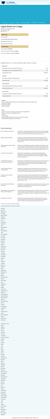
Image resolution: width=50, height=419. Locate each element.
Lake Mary (3, 253)
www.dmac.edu (10, 41)
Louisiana (3, 356)
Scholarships (4, 22)
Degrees (25, 63)
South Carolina (4, 395)
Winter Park (3, 320)
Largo (2, 260)
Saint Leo (3, 299)
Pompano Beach (4, 294)
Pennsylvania (3, 390)
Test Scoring (13, 63)
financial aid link (9, 43)
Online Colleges (42, 22)
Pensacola (3, 292)
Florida (2, 340)
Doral (2, 232)
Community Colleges (25, 22)
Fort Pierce (3, 237)
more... (43, 133)
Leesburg (3, 263)
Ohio (2, 385)
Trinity (2, 313)
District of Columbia (5, 337)
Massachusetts (4, 358)
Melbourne (3, 266)
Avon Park (3, 210)
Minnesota (3, 364)
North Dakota (3, 373)
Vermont (2, 407)
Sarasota (2, 304)
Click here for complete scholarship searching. (10, 203)
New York (3, 383)
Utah (2, 402)
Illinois (2, 349)
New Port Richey (4, 277)
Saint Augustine (4, 297)
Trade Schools (34, 22)
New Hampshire (4, 376)
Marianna (3, 265)
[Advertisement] (25, 13)
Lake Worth (3, 256)
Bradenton (3, 217)
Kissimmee (3, 249)
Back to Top (35, 417)
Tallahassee (3, 308)
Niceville (2, 278)
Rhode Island (3, 394)
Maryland (3, 359)
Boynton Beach (4, 215)
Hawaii (2, 344)
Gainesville (3, 239)
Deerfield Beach (4, 230)
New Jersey (3, 378)
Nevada (2, 382)
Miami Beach (3, 270)
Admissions (8, 63)
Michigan (3, 363)
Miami (2, 268)
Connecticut (3, 335)
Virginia (2, 404)
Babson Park (3, 211)
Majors (28, 63)
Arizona (2, 330)
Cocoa (2, 220)
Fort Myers (3, 235)
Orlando (2, 285)
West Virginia (3, 413)
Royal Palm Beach (4, 296)
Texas (2, 401)
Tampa (2, 309)
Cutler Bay (3, 223)
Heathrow (3, 242)
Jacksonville (3, 248)
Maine (2, 361)
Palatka (2, 287)
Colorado (3, 334)
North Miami (3, 280)
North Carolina (4, 371)
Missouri (2, 366)
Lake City (2, 251)
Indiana (2, 351)
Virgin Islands (3, 406)
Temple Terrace (4, 311)
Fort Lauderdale (4, 234)
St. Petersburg (4, 306)
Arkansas (3, 328)
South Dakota (3, 397)
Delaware (3, 339)
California (3, 332)
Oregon (2, 388)
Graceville (3, 241)
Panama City (3, 289)
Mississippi (3, 368)
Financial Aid (11, 22)
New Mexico (3, 380)
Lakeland (2, 258)
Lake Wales (3, 254)
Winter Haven (3, 318)
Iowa (2, 346)
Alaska (2, 325)
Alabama (2, 327)
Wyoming (3, 414)
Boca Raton (3, 213)
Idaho (2, 347)
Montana (3, 370)
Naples (2, 275)
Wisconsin (3, 411)
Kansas (2, 352)
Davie (2, 225)
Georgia (2, 342)
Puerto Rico (3, 392)
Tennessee (3, 399)
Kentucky (3, 354)
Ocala (2, 282)
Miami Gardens (4, 272)
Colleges (17, 22)
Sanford (2, 302)
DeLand (2, 229)
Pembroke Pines (4, 290)
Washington (3, 409)
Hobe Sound (3, 246)
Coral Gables (3, 222)
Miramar (2, 273)
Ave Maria (3, 208)
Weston (2, 316)
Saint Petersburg (4, 301)
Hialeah (2, 244)
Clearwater (3, 218)
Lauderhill (3, 261)
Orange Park (3, 284)
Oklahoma (3, 387)
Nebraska (3, 375)
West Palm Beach (4, 314)
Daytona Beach (4, 227)
